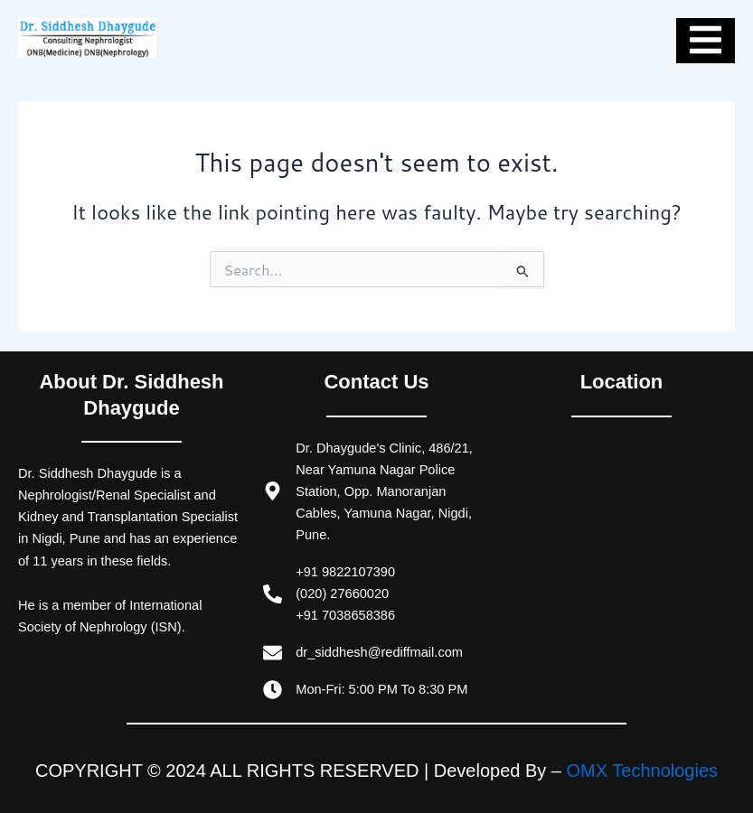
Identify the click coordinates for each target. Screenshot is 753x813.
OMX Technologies (643, 770)
